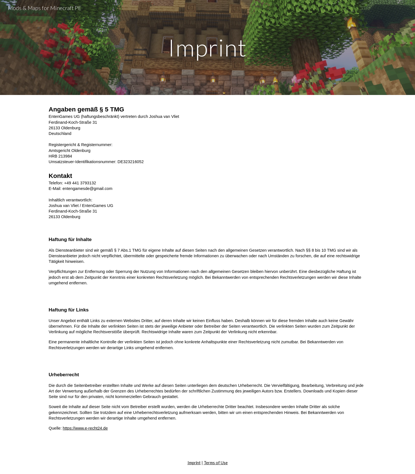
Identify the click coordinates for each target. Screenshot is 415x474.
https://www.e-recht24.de (85, 428)
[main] (208, 47)
